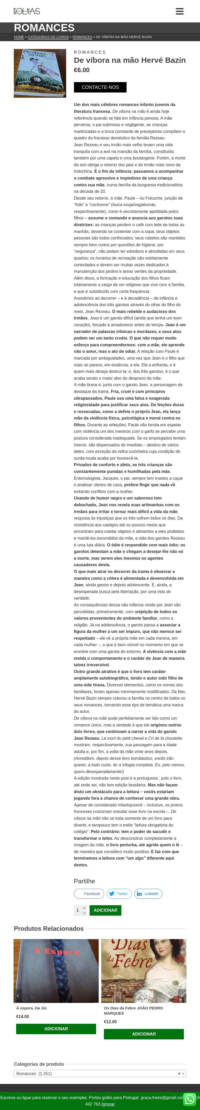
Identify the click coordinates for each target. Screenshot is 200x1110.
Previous (18, 995)
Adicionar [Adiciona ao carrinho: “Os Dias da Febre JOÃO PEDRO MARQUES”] (144, 1034)
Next (182, 995)
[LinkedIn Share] (148, 894)
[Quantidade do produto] (80, 910)
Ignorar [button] (108, 1104)
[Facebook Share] (89, 894)
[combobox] (100, 1073)
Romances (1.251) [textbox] (98, 1073)
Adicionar (105, 910)
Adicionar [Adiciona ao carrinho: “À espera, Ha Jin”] (56, 1029)
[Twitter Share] (119, 894)
